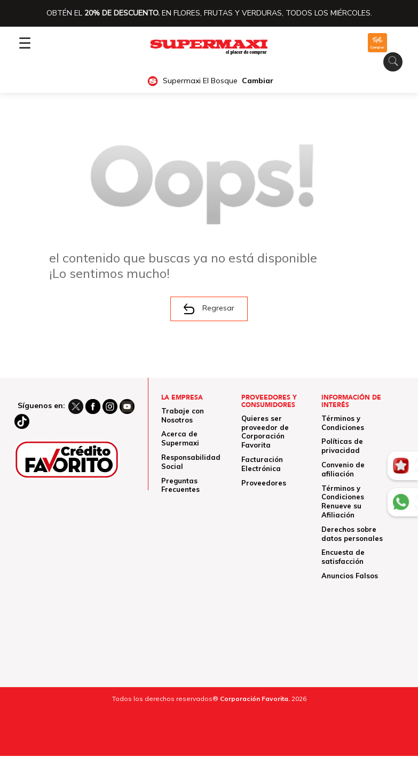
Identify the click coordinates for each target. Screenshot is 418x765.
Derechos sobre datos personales (352, 534)
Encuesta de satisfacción (343, 556)
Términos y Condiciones (342, 423)
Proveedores (263, 483)
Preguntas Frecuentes (180, 485)
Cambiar (257, 80)
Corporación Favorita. (255, 699)
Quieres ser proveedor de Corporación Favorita (265, 431)
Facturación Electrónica (262, 464)
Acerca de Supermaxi (180, 438)
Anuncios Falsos (349, 575)
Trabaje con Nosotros (182, 415)
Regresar (209, 309)
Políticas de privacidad (342, 446)
